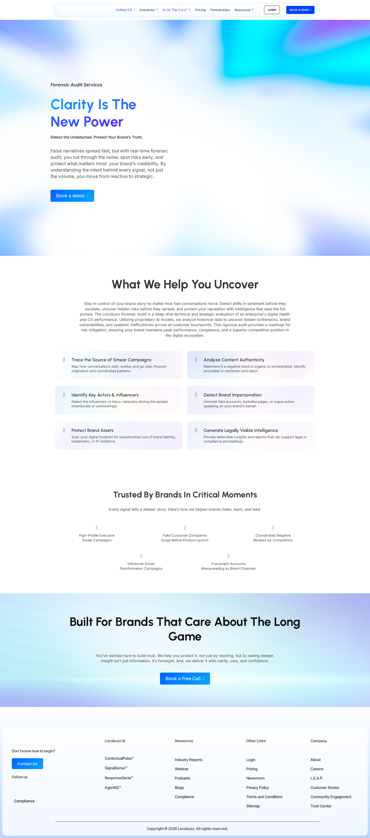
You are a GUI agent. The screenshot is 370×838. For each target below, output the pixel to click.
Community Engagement (331, 796)
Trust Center (321, 806)
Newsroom (255, 778)
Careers (317, 768)
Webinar (181, 768)
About (316, 759)
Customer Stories (325, 787)
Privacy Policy (257, 787)
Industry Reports (188, 759)
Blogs (179, 787)
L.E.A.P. (317, 778)
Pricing (251, 768)
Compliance (184, 796)
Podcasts (182, 778)
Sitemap (253, 806)
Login (250, 759)
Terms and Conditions (264, 796)
